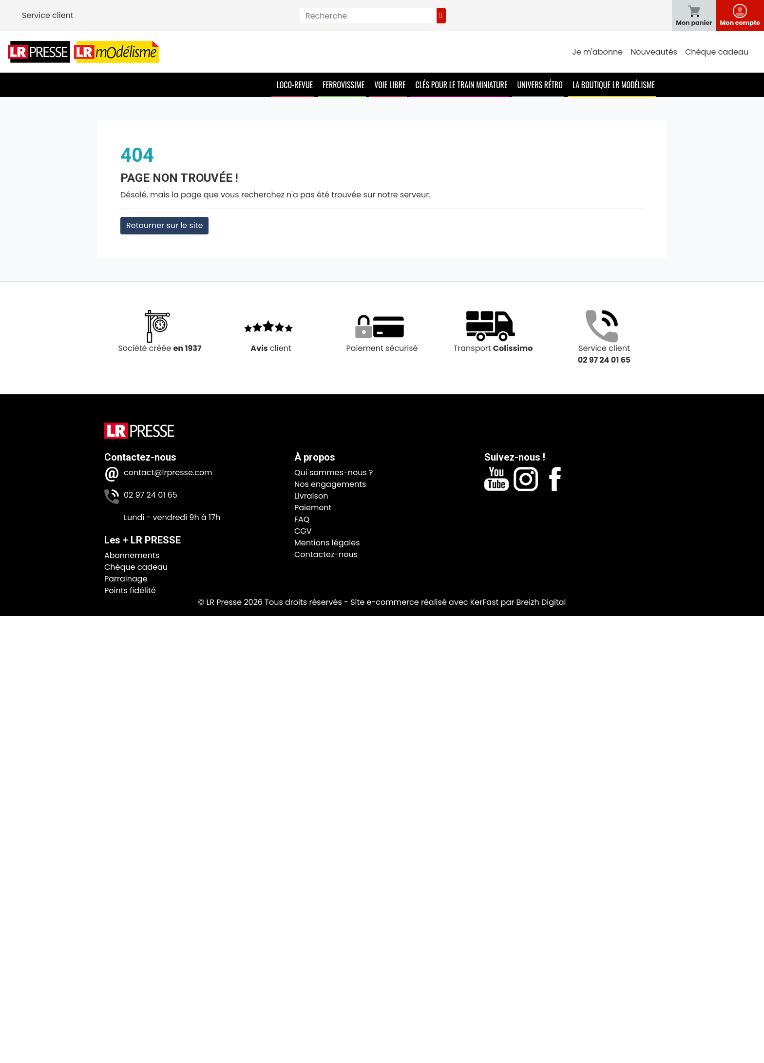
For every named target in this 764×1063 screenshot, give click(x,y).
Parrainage (126, 578)
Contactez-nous (326, 554)
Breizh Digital (541, 602)
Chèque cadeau (716, 52)
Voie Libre (389, 85)
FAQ (301, 519)
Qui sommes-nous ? (333, 472)
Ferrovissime (343, 85)
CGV (303, 531)
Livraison (311, 496)
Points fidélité (130, 590)
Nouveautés (653, 52)
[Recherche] (368, 15)
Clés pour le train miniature (461, 85)
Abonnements (131, 555)
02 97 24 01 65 (150, 495)
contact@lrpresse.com (168, 472)
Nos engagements (330, 484)
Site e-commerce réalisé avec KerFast (424, 602)
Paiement (312, 507)
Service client (48, 15)
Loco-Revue (294, 85)
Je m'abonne (597, 52)
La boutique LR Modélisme (614, 85)
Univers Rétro (540, 85)
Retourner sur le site (164, 225)
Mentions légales (327, 542)
